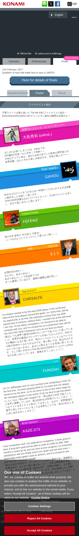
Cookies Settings (39, 508)
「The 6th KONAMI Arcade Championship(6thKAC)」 (13, 15)
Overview (14, 61)
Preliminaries (39, 61)
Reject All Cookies (39, 520)
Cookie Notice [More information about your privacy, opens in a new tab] (40, 499)
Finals (64, 61)
